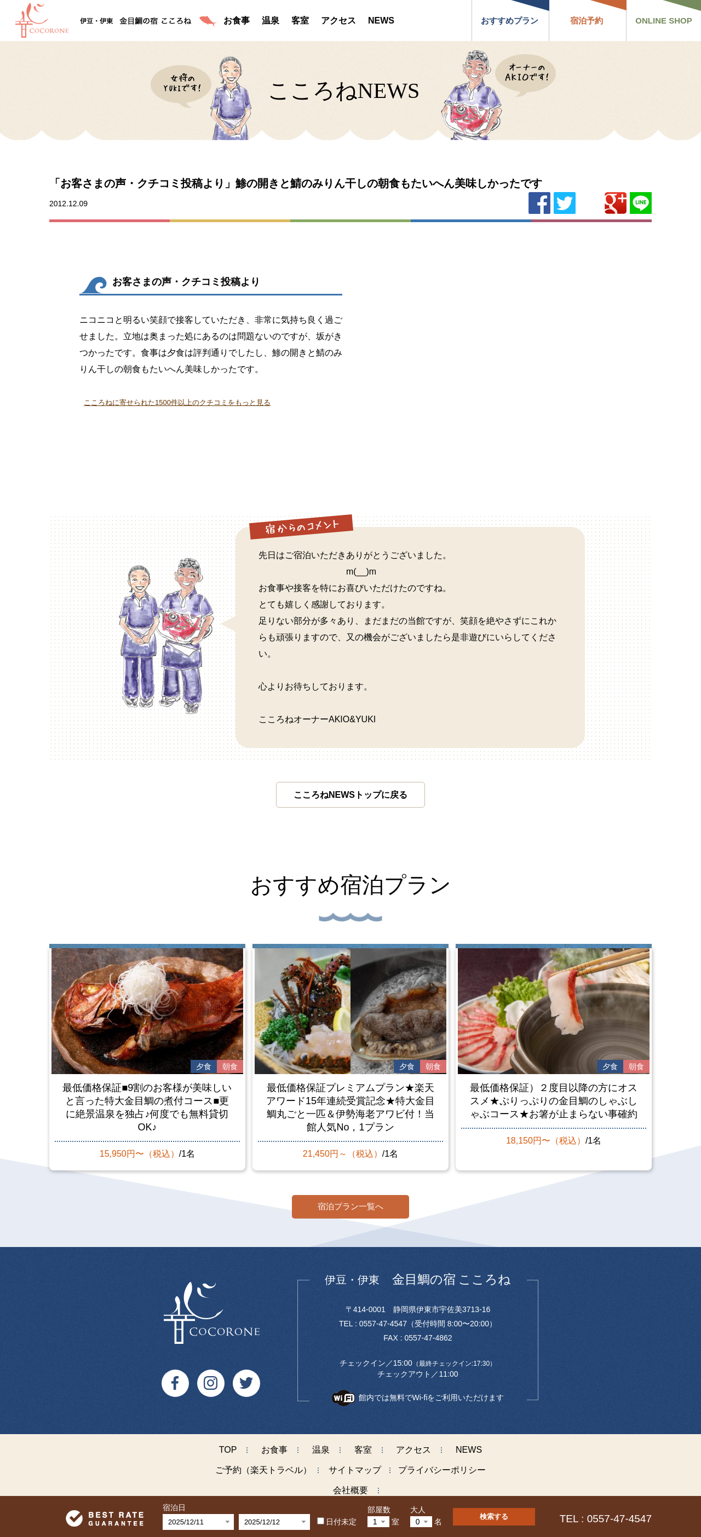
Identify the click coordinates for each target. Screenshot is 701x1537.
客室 (363, 1446)
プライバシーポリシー (442, 1466)
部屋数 (378, 1509)
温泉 (321, 1446)
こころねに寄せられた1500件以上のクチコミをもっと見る (177, 402)
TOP (228, 1446)
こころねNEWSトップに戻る (350, 794)
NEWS (469, 1446)
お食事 (274, 1446)
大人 (418, 1509)
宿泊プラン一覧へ (350, 1202)
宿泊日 (174, 1507)
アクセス (413, 1446)
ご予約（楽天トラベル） (263, 1466)
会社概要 (350, 1486)
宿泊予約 (586, 20)
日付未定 (337, 1521)
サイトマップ (355, 1466)
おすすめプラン (509, 20)
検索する (494, 1516)
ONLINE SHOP (663, 20)
